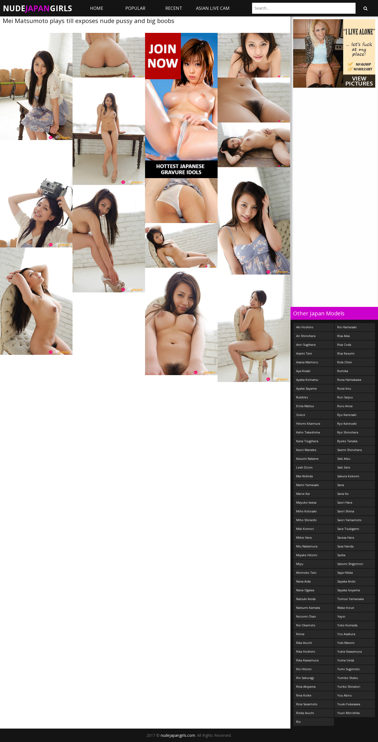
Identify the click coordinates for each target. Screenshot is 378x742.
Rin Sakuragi (305, 678)
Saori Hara (344, 502)
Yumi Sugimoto (348, 669)
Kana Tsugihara (307, 441)
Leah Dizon (304, 467)
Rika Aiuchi (304, 643)
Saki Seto (343, 467)
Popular (135, 8)
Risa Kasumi (345, 353)
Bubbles (302, 397)
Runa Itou (344, 388)
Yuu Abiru (344, 695)
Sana (340, 485)
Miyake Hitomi (306, 555)
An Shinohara (306, 336)
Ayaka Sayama (306, 388)
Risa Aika (343, 336)
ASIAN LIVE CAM (213, 8)
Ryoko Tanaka (347, 441)
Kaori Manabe (306, 450)
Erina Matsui (305, 406)
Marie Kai (303, 494)
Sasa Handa (345, 546)
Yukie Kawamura (349, 651)
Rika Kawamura (307, 660)
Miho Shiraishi (306, 520)
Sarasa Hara (345, 537)
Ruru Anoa (345, 406)
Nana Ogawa (305, 590)
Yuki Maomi (345, 643)
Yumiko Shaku (347, 678)
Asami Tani (304, 353)
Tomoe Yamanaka (350, 599)
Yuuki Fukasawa (348, 704)
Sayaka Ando (346, 581)
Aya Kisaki (303, 371)
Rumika (342, 371)
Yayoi (341, 616)
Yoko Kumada (347, 625)
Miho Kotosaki (306, 511)
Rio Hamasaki (347, 327)
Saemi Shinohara (349, 450)
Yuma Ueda (345, 660)
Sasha (341, 555)
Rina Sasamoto (307, 704)
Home (96, 8)
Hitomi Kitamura (308, 423)
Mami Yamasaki (307, 485)
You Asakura (346, 634)
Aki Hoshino (304, 327)
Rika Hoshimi (305, 651)
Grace (300, 415)
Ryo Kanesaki (346, 415)
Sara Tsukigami (348, 529)
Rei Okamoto (305, 625)
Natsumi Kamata (308, 608)
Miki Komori (305, 529)
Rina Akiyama (306, 686)
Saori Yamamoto (349, 520)
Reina (300, 634)
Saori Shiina (345, 511)
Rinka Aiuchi (305, 713)
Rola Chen (344, 362)
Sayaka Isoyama (348, 590)
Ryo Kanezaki (347, 423)
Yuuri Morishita (348, 713)
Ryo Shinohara (347, 432)
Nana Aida (303, 581)
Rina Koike (303, 695)
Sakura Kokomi (348, 476)
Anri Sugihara (306, 345)
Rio (298, 722)
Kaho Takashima (308, 432)
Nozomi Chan (306, 616)
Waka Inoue (345, 608)
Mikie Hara (304, 537)
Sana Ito (343, 494)
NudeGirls (37, 8)
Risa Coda (344, 345)
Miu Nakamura (307, 546)
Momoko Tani (306, 572)
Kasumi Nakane (307, 458)
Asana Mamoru (307, 362)
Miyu (299, 564)
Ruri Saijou (345, 397)
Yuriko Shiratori (348, 686)
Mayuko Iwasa (306, 502)
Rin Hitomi (303, 669)
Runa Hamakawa (349, 380)
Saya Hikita (345, 572)
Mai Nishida (304, 476)
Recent (173, 8)
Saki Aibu (343, 458)
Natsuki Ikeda (306, 599)
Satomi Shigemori (350, 564)
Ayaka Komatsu (307, 380)
